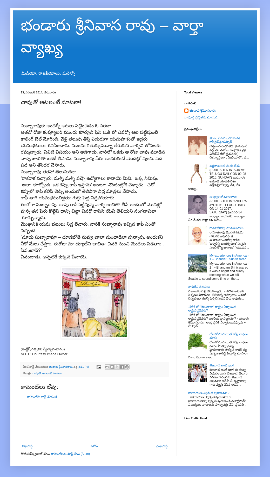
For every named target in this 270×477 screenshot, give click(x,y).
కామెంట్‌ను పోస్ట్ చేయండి (42, 397)
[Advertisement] (95, 421)
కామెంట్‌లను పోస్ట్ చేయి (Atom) (70, 454)
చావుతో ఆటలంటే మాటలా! (47, 373)
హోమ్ (94, 446)
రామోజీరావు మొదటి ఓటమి (227, 228)
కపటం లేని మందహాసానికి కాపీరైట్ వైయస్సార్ (225, 140)
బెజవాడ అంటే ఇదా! (222, 365)
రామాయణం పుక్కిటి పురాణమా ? (209, 393)
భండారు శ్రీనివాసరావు (202, 110)
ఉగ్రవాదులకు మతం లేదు (225, 166)
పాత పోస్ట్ (161, 446)
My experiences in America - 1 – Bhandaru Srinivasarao (229, 257)
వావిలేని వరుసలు (199, 287)
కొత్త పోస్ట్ (27, 446)
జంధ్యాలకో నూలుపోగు (223, 197)
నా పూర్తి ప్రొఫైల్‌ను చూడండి (201, 117)
